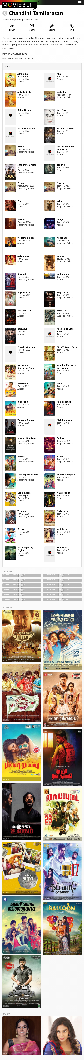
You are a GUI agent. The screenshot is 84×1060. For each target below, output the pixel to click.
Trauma (61, 164)
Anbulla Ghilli (24, 91)
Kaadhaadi (62, 237)
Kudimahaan (63, 274)
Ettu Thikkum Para (67, 347)
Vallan (60, 201)
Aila (59, 73)
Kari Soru (61, 110)
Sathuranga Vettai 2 (27, 166)
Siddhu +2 (62, 547)
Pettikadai (22, 383)
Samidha (22, 219)
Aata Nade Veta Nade (65, 330)
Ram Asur (22, 328)
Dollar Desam (24, 110)
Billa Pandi (22, 401)
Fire (19, 201)
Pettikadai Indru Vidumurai (65, 148)
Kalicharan (62, 529)
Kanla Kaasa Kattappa (24, 494)
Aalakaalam (23, 255)
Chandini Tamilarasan (36, 13)
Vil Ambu (21, 511)
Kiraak (20, 529)
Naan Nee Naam (26, 128)
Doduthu (61, 91)
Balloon (61, 438)
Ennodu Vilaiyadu (26, 347)
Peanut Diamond (65, 128)
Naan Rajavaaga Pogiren (26, 549)
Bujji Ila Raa (23, 292)
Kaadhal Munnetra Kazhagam (67, 366)
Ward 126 (62, 310)
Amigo (60, 219)
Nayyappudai (64, 492)
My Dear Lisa (24, 310)
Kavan (60, 456)
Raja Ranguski (64, 401)
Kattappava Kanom (27, 474)
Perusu (20, 183)
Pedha (20, 146)
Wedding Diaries (25, 237)
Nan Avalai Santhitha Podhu (26, 366)
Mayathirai (62, 292)
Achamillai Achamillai (22, 75)
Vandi (60, 383)
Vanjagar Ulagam (26, 419)
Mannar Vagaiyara (26, 438)
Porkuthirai (62, 511)
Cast (7, 66)
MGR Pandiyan (64, 419)
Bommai (61, 255)
